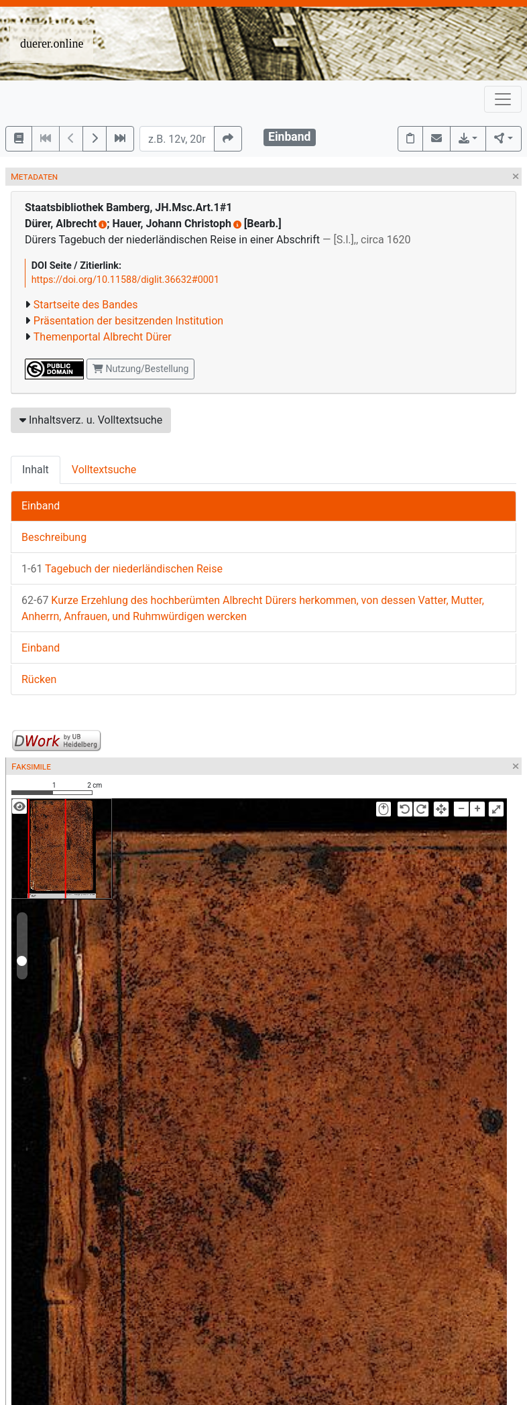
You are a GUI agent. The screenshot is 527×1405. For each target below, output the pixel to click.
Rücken (38, 679)
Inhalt (35, 469)
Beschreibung (53, 537)
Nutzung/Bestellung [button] (140, 368)
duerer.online (51, 43)
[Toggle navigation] (503, 99)
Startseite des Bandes (86, 304)
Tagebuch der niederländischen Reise (122, 568)
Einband (40, 505)
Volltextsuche (104, 469)
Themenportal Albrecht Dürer (103, 336)
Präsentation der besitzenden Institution (128, 320)
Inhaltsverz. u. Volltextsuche (90, 420)
